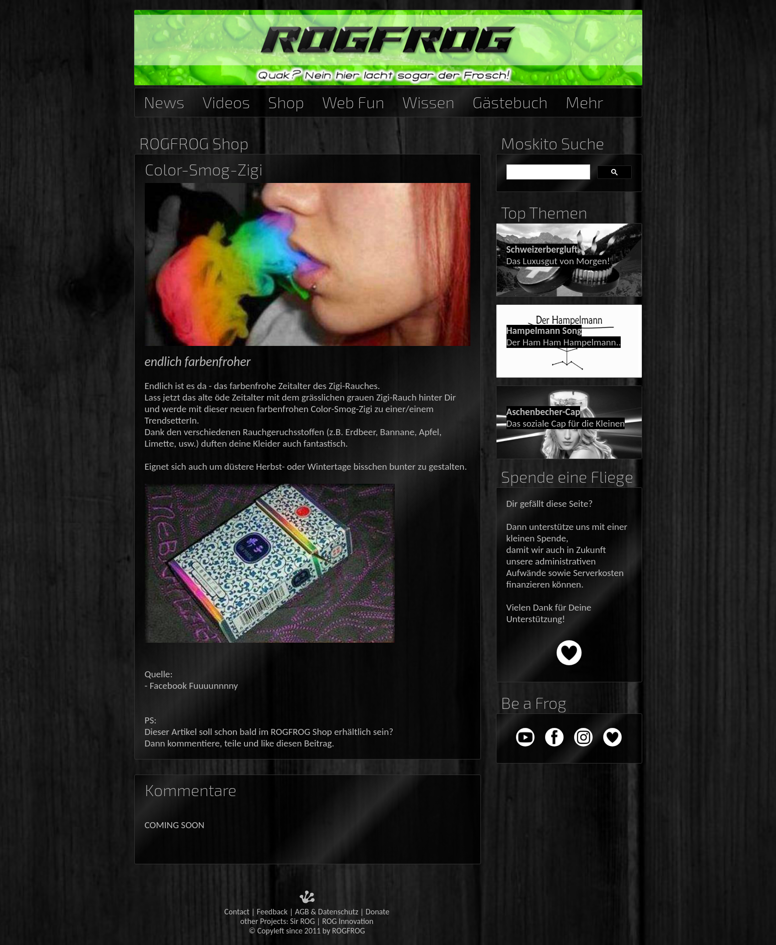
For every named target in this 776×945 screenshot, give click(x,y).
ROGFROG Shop (193, 143)
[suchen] (547, 172)
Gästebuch (510, 100)
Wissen (428, 100)
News (164, 100)
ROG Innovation (347, 921)
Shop (286, 100)
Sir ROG (302, 921)
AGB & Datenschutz (327, 911)
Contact (236, 911)
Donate (377, 911)
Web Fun (353, 100)
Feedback (272, 911)
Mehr (584, 100)
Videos (226, 100)
